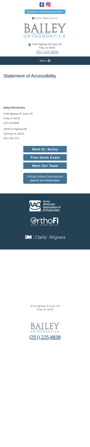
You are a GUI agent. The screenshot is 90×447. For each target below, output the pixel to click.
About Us (16, 364)
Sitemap (11, 373)
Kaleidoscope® (45, 385)
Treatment (69, 364)
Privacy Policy (25, 373)
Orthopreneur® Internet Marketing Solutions (45, 392)
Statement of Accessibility (69, 373)
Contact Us (45, 368)
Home (6, 364)
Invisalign (82, 364)
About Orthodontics (50, 364)
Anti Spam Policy (44, 373)
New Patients (30, 364)
